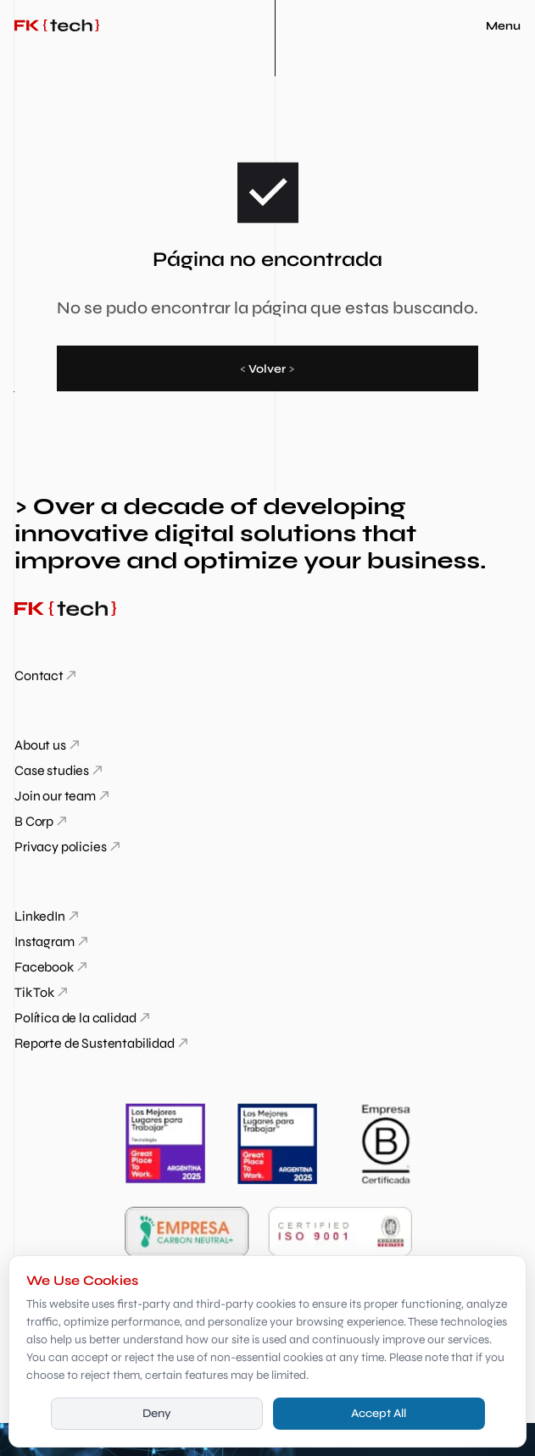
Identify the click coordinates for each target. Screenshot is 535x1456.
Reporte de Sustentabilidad (94, 1043)
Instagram (44, 941)
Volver (267, 369)
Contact (39, 675)
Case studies (51, 770)
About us (40, 745)
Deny (156, 1413)
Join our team (55, 796)
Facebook (44, 967)
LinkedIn (39, 916)
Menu (503, 26)
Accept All (378, 1413)
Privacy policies (60, 847)
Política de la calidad (75, 1018)
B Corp (33, 821)
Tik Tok (34, 992)
